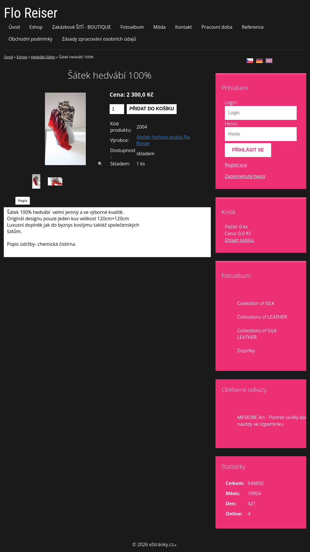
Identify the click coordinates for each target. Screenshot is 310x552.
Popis (22, 200)
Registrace (236, 165)
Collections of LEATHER (262, 317)
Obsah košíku (239, 240)
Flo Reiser (31, 13)
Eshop (36, 27)
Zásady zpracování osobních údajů (99, 39)
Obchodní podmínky (30, 39)
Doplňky (246, 350)
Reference (253, 27)
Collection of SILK (255, 303)
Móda (159, 27)
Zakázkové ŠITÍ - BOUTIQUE (81, 27)
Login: (231, 102)
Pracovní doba (217, 27)
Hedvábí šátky (43, 56)
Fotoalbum (132, 27)
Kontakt (183, 27)
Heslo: (231, 123)
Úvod (14, 27)
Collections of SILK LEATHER (257, 333)
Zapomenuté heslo (245, 176)
